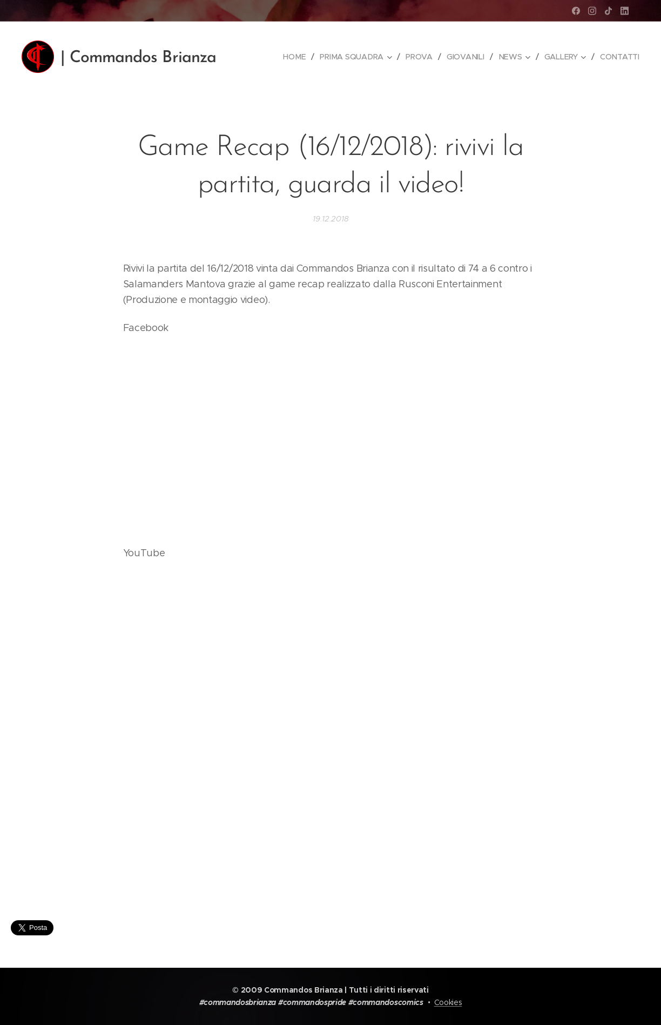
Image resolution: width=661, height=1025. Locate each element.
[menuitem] (297, 56)
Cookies (448, 1002)
